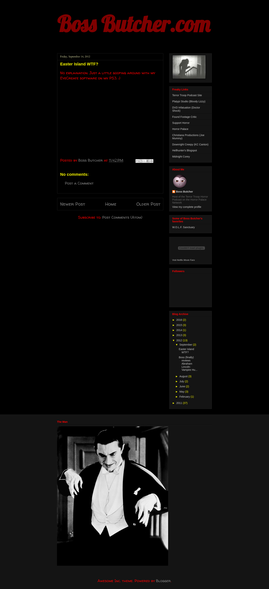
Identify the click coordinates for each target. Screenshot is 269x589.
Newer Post (72, 204)
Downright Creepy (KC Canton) (190, 144)
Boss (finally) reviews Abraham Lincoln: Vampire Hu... (188, 363)
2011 (179, 402)
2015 (179, 325)
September (186, 344)
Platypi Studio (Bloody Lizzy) (188, 101)
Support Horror (181, 122)
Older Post (148, 204)
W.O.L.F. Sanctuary (183, 227)
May (182, 391)
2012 (179, 340)
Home (110, 204)
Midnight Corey (181, 156)
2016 (179, 319)
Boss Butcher (184, 191)
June (182, 386)
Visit (183, 260)
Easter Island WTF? (186, 351)
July (182, 381)
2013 (179, 335)
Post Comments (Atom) (122, 217)
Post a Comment (79, 183)
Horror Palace (180, 128)
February (185, 396)
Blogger (163, 580)
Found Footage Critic (184, 116)
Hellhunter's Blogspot (184, 150)
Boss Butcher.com (133, 24)
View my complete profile (186, 206)
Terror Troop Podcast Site (187, 95)
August (183, 376)
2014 (179, 330)
